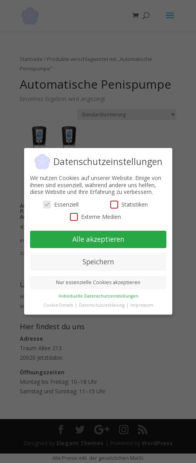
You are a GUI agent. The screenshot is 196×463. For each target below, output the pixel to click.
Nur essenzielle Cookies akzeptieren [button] (98, 282)
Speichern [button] (98, 262)
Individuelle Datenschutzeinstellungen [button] (98, 296)
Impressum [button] (141, 305)
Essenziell (61, 204)
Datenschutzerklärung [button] (102, 305)
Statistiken (129, 204)
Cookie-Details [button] (58, 305)
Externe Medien (95, 217)
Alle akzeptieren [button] (98, 239)
